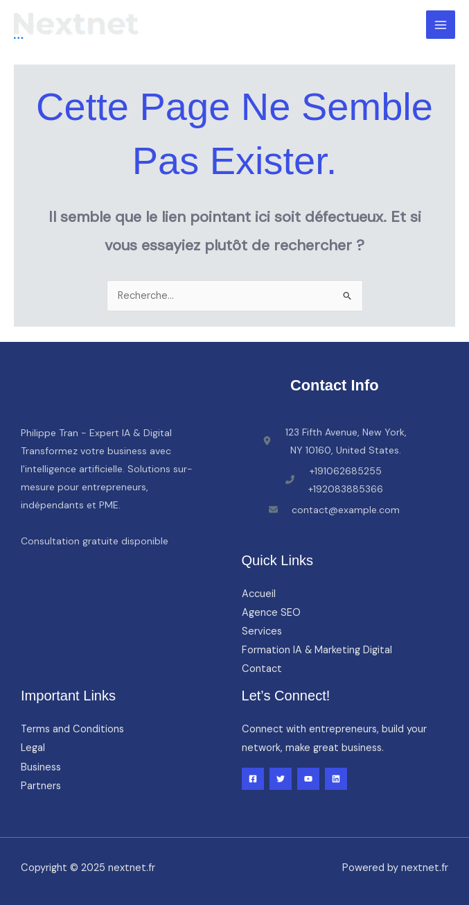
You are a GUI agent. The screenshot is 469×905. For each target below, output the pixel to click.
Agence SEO (271, 612)
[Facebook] (253, 779)
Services (262, 631)
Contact (262, 668)
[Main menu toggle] (440, 25)
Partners (41, 786)
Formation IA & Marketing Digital (317, 650)
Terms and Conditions (72, 729)
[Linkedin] (336, 779)
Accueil (259, 594)
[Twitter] (280, 779)
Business (41, 767)
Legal (33, 748)
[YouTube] (308, 779)
